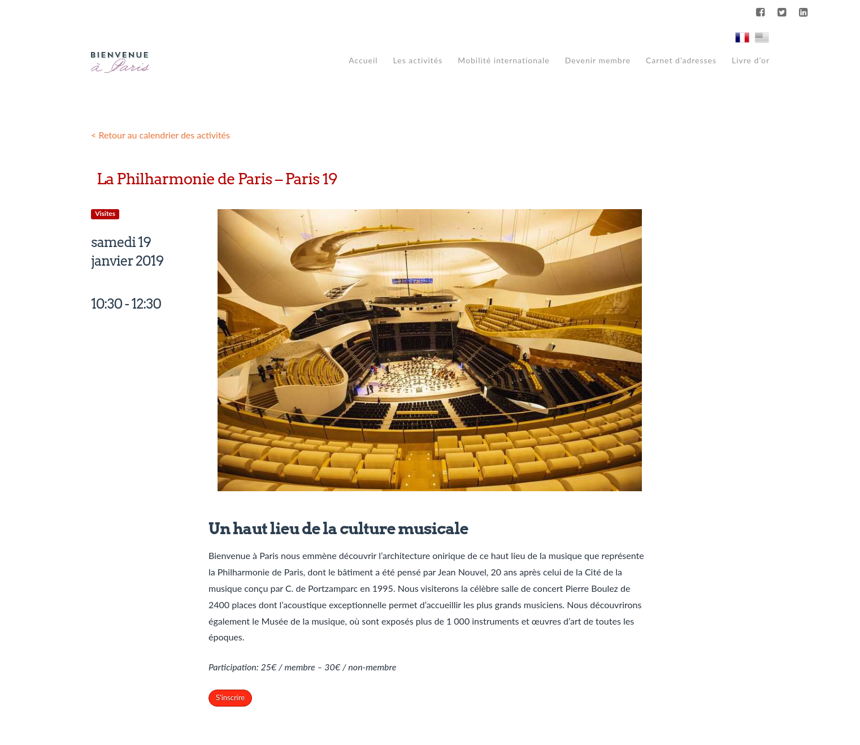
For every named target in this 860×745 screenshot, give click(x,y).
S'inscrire (230, 697)
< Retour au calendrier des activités (160, 134)
